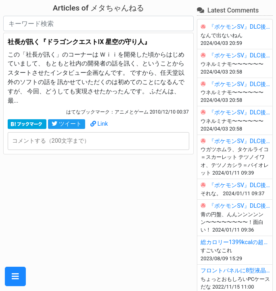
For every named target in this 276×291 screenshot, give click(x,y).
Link (99, 123)
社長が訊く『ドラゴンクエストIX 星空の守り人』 (79, 42)
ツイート (67, 123)
